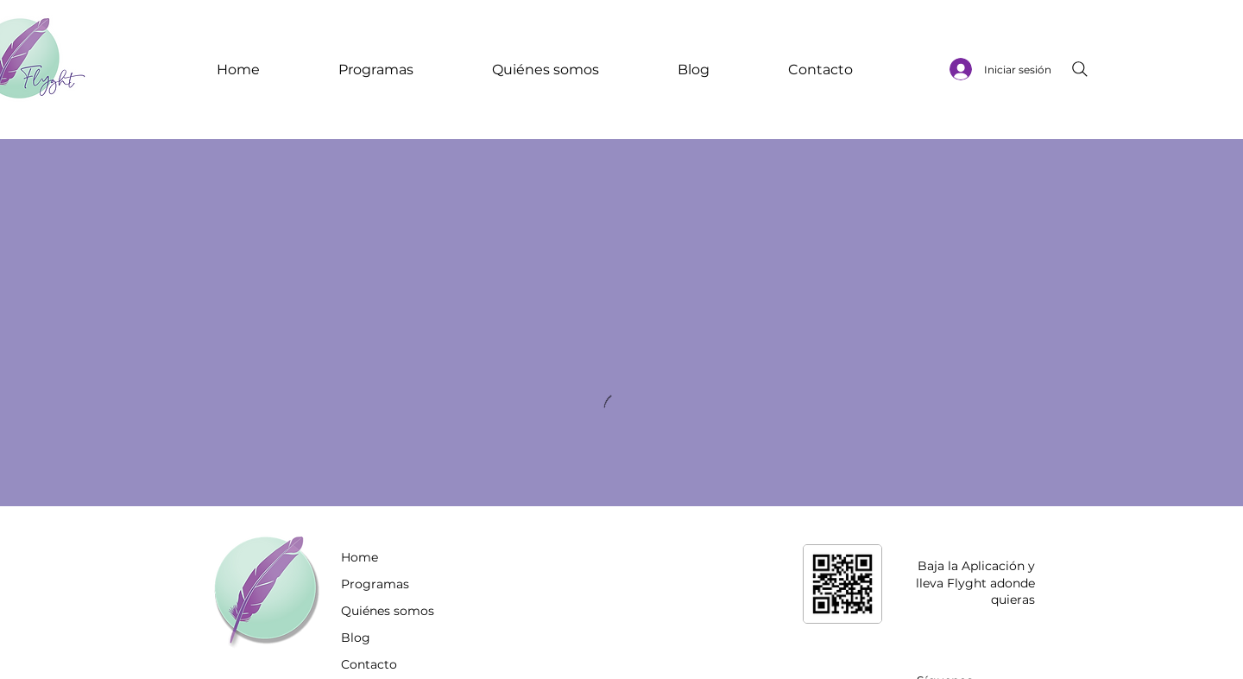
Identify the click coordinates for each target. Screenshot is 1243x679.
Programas (375, 584)
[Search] (1080, 69)
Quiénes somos (387, 611)
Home (359, 557)
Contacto (369, 664)
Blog (355, 637)
